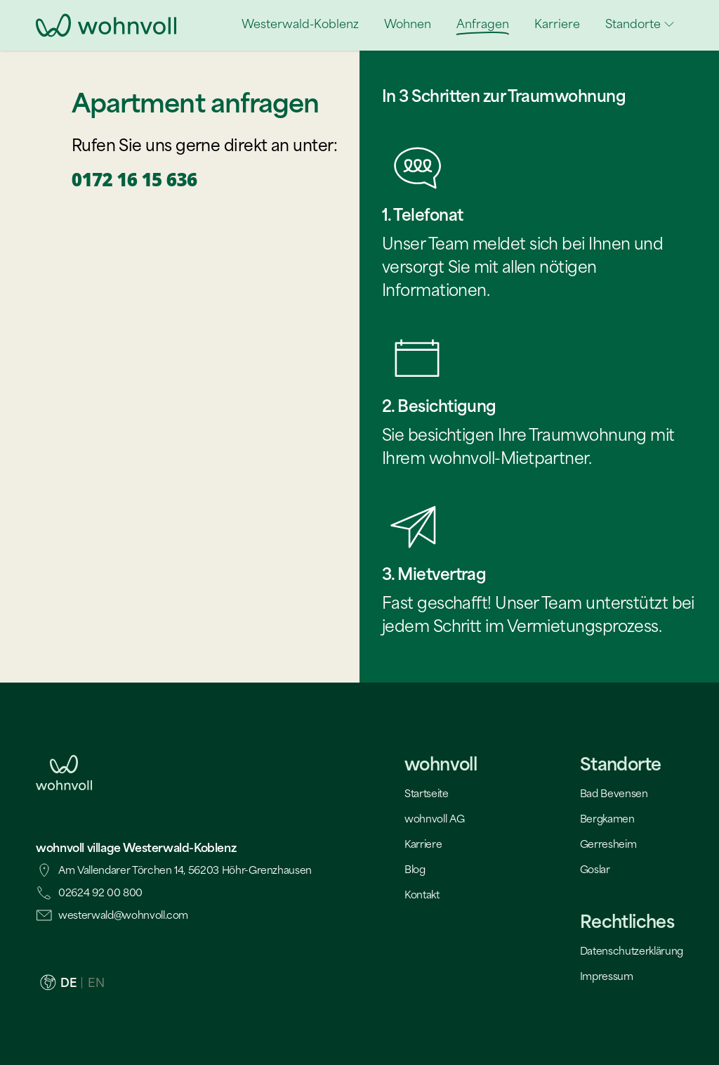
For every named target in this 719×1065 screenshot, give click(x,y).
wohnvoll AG (434, 819)
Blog (415, 869)
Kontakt (422, 895)
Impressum (606, 976)
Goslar (595, 869)
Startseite (426, 793)
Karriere (423, 844)
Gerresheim (608, 844)
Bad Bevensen (614, 793)
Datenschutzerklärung (631, 951)
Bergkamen (607, 819)
